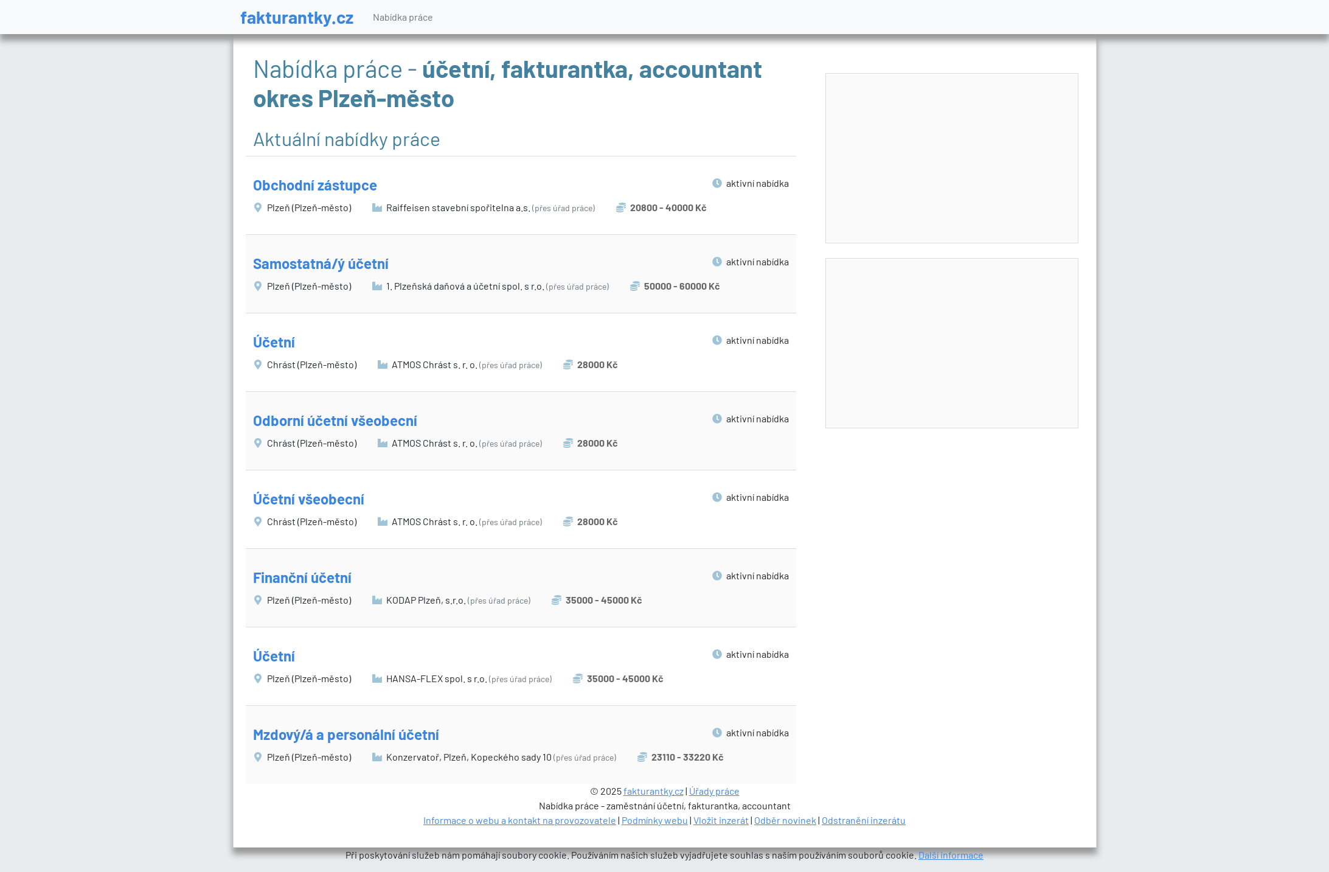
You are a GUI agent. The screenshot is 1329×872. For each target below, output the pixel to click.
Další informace (951, 854)
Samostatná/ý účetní (321, 263)
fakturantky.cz (296, 16)
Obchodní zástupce (315, 185)
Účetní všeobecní (308, 499)
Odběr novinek (785, 820)
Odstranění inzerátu (864, 820)
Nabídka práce (403, 17)
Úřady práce (714, 791)
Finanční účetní (302, 577)
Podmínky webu (655, 820)
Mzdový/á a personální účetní (346, 734)
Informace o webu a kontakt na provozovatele (519, 820)
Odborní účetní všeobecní (335, 420)
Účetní (274, 342)
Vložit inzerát (721, 820)
